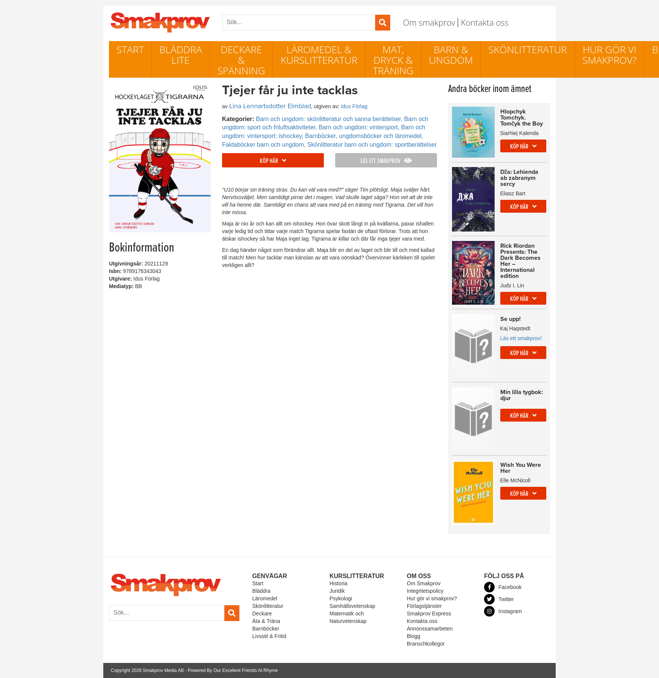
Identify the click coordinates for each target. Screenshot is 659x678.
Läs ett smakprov (386, 161)
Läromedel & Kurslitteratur (318, 55)
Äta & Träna (266, 621)
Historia (338, 583)
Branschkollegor (425, 644)
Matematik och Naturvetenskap (348, 617)
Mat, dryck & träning (393, 60)
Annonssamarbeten (429, 629)
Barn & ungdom (451, 55)
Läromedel (264, 598)
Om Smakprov (423, 583)
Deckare (262, 614)
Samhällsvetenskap (352, 606)
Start (130, 49)
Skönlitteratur (527, 49)
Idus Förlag (354, 106)
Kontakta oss (484, 22)
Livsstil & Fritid (269, 636)
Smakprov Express (429, 614)
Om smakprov (429, 22)
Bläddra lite (180, 55)
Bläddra (261, 591)
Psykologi (341, 598)
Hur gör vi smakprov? (609, 55)
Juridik (337, 591)
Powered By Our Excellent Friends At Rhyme (233, 670)
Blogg (413, 636)
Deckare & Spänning (241, 60)
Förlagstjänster (424, 606)
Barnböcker (265, 629)
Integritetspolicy (425, 591)
